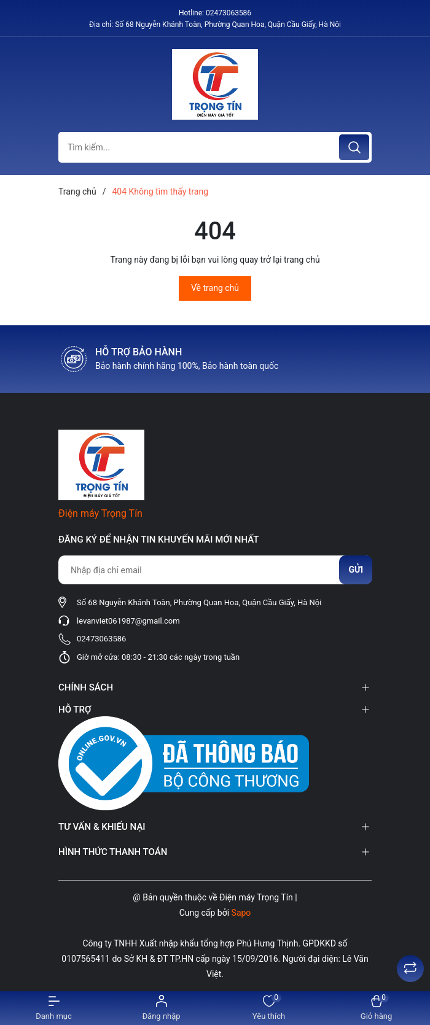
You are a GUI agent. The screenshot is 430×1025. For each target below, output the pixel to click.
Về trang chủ (215, 288)
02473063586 (228, 13)
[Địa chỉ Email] (215, 569)
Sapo (241, 913)
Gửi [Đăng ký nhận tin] (355, 569)
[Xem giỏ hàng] (376, 1008)
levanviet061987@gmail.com (128, 620)
